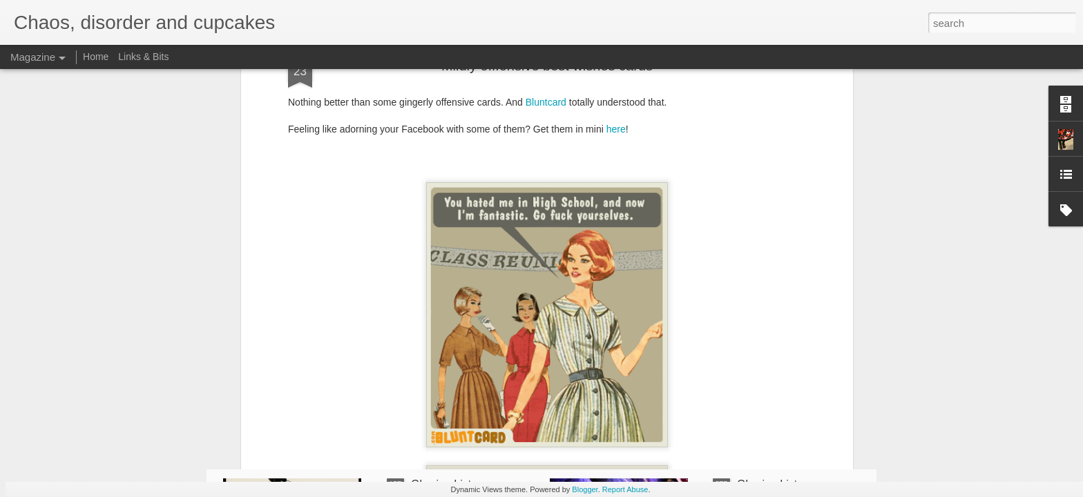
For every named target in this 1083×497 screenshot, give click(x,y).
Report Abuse (625, 489)
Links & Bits (143, 56)
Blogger (584, 489)
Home (95, 56)
